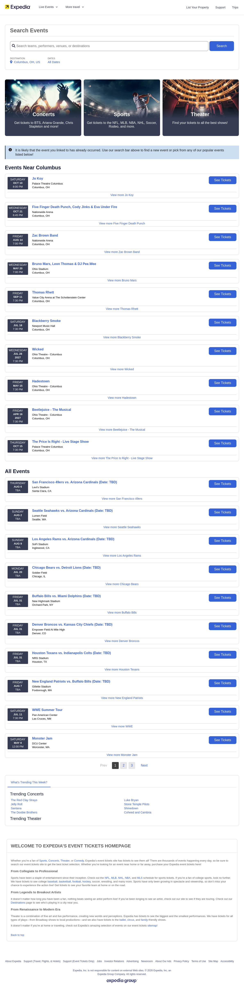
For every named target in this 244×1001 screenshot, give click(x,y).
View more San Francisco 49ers (122, 498)
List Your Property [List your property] (197, 7)
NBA (127, 877)
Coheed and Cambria (137, 812)
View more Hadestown (122, 397)
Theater (65, 860)
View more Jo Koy (122, 195)
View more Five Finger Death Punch (122, 223)
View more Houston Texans (122, 669)
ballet (122, 919)
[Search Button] (221, 46)
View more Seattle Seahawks (122, 527)
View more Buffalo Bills (122, 612)
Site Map (213, 961)
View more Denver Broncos (122, 641)
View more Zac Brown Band (122, 252)
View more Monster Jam (122, 754)
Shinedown (131, 808)
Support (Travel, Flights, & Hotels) (42, 961)
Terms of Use (198, 961)
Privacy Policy (181, 961)
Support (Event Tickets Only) (78, 961)
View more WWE (122, 726)
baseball (52, 881)
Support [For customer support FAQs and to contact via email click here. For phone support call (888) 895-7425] (220, 7)
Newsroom (147, 961)
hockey (86, 881)
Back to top (17, 934)
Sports (43, 860)
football (76, 881)
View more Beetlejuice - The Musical (122, 429)
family (144, 919)
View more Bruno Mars (122, 280)
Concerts (54, 860)
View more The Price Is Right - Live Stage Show (122, 458)
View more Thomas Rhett (122, 308)
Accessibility (227, 961)
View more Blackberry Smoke (122, 337)
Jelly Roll (16, 804)
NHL (120, 877)
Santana (16, 808)
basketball (65, 881)
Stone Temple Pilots (136, 804)
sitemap (152, 925)
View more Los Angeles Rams (122, 555)
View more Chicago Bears (122, 584)
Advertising (133, 961)
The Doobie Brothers (24, 812)
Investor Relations (114, 961)
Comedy (79, 860)
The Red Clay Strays (24, 800)
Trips (235, 7)
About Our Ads (163, 961)
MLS (139, 877)
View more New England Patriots (122, 698)
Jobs (99, 961)
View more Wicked (122, 369)
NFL (107, 877)
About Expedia (13, 961)
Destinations (18, 902)
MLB (114, 877)
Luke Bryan (131, 800)
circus (130, 919)
